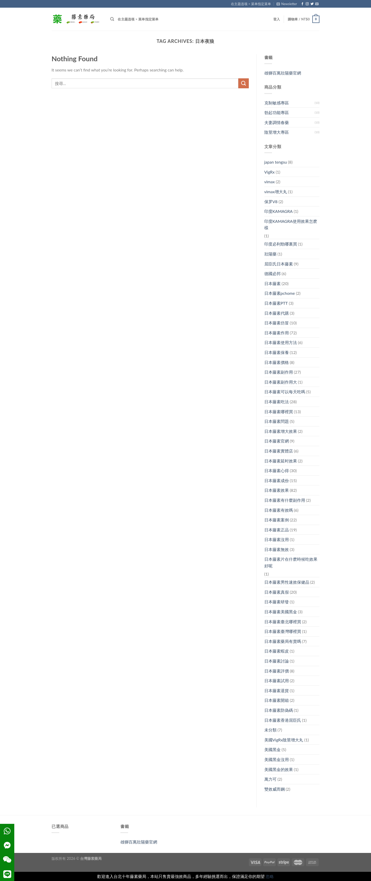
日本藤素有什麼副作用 (284, 500)
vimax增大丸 (275, 191)
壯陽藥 (270, 253)
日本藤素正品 (276, 529)
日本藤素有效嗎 (278, 510)
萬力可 (270, 779)
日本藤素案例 (276, 519)
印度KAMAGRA (278, 211)
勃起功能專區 (276, 112)
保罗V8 (271, 201)
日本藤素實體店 (278, 450)
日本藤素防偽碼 (278, 710)
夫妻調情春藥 (276, 122)
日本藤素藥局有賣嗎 (282, 641)
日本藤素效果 (276, 490)
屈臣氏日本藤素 (278, 263)
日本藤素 (272, 283)
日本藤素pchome (279, 293)
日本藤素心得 (276, 470)
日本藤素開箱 (276, 700)
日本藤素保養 (276, 352)
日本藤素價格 (276, 362)
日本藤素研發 (276, 601)
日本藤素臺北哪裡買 (282, 621)
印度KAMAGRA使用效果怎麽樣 (290, 224)
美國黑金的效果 (278, 769)
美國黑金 (272, 749)
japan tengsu (275, 162)
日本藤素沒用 (276, 539)
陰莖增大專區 (276, 132)
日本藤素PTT (276, 303)
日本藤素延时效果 (280, 460)
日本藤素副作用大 (280, 382)
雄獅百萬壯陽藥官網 (282, 72)
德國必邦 (272, 273)
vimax (269, 181)
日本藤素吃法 (276, 401)
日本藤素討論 (276, 660)
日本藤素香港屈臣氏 (282, 720)
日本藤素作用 (276, 332)
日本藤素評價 (276, 670)
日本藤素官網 (276, 440)
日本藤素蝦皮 (276, 650)
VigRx (269, 171)
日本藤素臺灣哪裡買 (282, 631)
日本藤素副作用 (278, 372)
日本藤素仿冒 (276, 322)
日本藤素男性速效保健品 (286, 582)
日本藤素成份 (276, 480)
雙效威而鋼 (274, 789)
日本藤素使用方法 (280, 342)
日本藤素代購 (276, 313)
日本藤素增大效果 (280, 431)
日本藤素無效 (276, 549)
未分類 (270, 729)
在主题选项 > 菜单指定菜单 (251, 4)
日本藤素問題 (276, 421)
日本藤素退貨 (276, 690)
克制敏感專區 (276, 102)
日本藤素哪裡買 (278, 411)
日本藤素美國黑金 (280, 611)
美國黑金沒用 (276, 759)
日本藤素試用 (276, 680)
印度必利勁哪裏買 (280, 243)
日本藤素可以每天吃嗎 (284, 391)
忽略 (270, 876)
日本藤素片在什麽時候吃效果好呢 (290, 562)
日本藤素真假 (276, 592)
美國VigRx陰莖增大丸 (283, 739)
